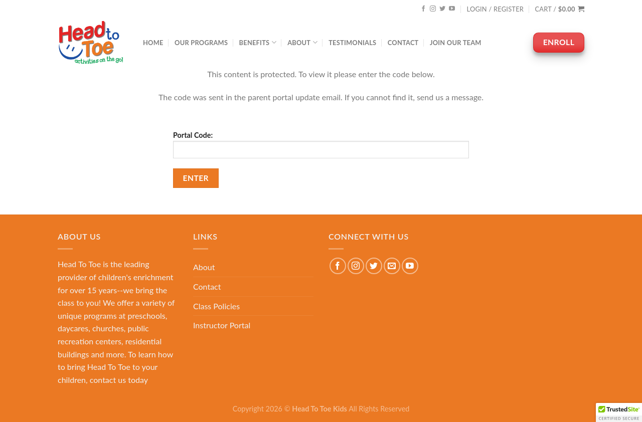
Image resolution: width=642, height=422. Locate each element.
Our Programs (201, 43)
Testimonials (352, 43)
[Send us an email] (392, 266)
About (302, 42)
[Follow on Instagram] (433, 9)
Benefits (257, 42)
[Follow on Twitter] (442, 9)
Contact (403, 43)
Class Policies (216, 306)
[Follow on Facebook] (423, 9)
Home (153, 43)
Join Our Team (456, 43)
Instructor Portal (221, 325)
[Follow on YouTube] (452, 9)
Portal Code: (321, 144)
